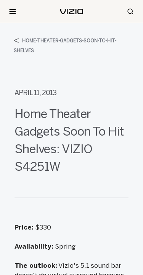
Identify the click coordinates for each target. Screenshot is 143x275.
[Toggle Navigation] (12, 11)
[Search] (130, 11)
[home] (71, 11)
